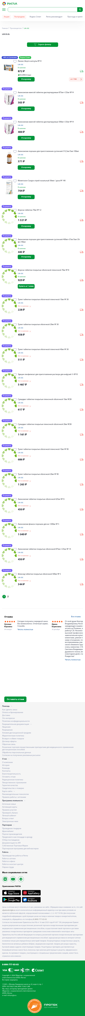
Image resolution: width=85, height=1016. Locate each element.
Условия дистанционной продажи (16, 733)
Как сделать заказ (9, 710)
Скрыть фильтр (42, 44)
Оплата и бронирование (12, 712)
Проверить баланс (10, 813)
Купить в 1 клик (26, 286)
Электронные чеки (10, 821)
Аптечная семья (9, 804)
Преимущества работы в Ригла (15, 856)
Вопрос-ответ (8, 819)
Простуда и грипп (75, 17)
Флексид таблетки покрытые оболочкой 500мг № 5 (39, 574)
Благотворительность (11, 774)
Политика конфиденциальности (16, 721)
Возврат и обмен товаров (13, 739)
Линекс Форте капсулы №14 (29, 61)
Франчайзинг (8, 831)
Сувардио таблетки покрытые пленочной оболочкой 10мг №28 (44, 399)
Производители (16, 28)
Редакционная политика (12, 780)
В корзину (26, 79)
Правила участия (9, 810)
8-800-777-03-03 (10, 965)
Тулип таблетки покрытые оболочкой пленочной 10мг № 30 (43, 300)
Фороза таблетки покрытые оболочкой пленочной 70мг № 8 (43, 270)
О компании (7, 762)
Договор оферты (9, 741)
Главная (5, 28)
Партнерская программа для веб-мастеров (20, 849)
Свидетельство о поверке (13, 788)
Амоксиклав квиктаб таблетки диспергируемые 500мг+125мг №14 (46, 122)
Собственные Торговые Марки (15, 846)
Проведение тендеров (11, 829)
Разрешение (7, 730)
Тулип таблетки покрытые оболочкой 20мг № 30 (38, 325)
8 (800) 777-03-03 (40, 919)
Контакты (6, 771)
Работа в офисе (8, 861)
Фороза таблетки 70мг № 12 (29, 210)
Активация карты (9, 807)
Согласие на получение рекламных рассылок (21, 755)
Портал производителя (12, 834)
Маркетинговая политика (13, 736)
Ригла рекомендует (54, 17)
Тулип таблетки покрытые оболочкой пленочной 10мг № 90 (43, 449)
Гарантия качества (10, 785)
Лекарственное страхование (14, 783)
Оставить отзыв (15, 699)
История (5, 765)
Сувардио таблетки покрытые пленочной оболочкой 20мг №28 (44, 424)
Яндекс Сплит (35, 17)
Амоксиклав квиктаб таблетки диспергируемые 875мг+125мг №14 (46, 93)
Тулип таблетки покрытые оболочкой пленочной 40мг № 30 (43, 349)
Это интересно (8, 718)
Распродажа (19, 17)
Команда (6, 768)
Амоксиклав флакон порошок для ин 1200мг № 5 (38, 524)
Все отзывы (76, 617)
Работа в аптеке (9, 859)
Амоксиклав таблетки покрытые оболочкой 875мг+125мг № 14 (44, 549)
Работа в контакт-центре (12, 864)
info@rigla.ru (11, 995)
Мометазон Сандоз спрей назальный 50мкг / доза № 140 (41, 181)
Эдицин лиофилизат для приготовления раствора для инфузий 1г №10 (48, 374)
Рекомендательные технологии (15, 794)
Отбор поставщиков (10, 840)
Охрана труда (8, 867)
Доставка (6, 715)
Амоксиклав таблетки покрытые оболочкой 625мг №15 (41, 499)
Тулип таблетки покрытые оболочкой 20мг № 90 (38, 474)
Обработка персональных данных (16, 753)
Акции (6, 17)
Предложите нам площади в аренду (17, 837)
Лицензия (6, 727)
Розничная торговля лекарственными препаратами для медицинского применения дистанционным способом (38, 748)
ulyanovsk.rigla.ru (8, 910)
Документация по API (11, 843)
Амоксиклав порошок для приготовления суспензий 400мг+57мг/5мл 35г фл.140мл (49, 241)
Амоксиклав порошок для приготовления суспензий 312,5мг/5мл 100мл (48, 151)
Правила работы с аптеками (14, 797)
